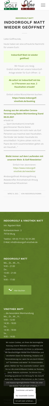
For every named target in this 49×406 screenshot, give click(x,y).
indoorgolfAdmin (33, 194)
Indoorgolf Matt (24, 18)
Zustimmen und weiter (25, 390)
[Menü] (41, 5)
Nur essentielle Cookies (25, 396)
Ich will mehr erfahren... (24, 401)
